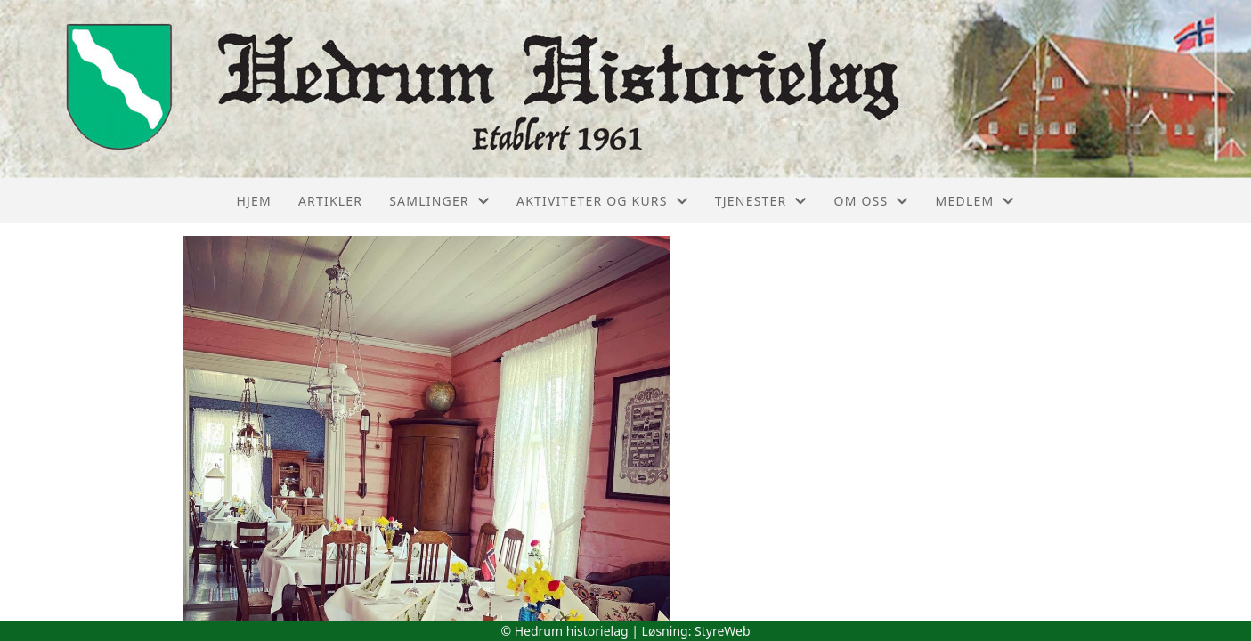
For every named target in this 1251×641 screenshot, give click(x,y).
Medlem (975, 200)
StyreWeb (723, 630)
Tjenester (761, 200)
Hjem (253, 200)
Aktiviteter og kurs (602, 200)
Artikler (330, 200)
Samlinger (439, 200)
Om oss (871, 200)
